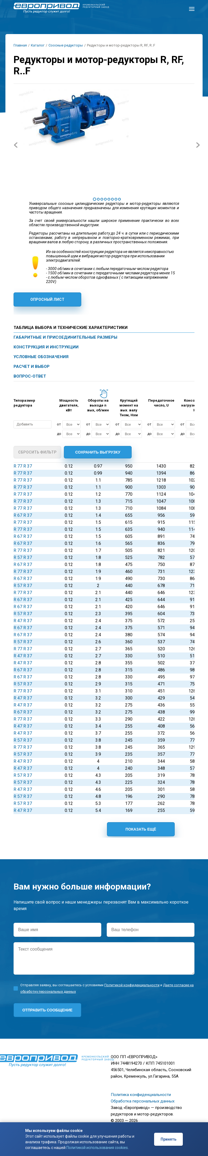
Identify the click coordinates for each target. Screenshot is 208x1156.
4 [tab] (105, 199)
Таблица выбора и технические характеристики (71, 327)
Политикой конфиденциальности (132, 985)
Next (197, 145)
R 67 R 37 (23, 515)
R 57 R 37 (23, 557)
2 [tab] (98, 199)
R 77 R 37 (23, 466)
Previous (15, 145)
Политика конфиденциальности (141, 1094)
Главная (20, 45)
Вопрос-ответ (30, 376)
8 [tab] (119, 199)
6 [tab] (112, 199)
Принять (168, 1139)
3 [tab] (101, 199)
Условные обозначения (41, 356)
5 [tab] (109, 199)
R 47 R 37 (23, 620)
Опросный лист (47, 299)
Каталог (37, 45)
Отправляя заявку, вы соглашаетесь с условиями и (107, 988)
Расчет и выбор (32, 366)
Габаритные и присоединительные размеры (65, 337)
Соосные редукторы (65, 45)
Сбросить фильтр (37, 452)
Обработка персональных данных (142, 1101)
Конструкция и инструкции (46, 347)
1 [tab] (94, 199)
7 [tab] (116, 199)
